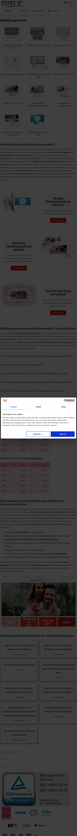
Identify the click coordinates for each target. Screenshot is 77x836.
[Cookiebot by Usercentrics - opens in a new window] (65, 400)
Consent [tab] (13, 407)
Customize (38, 434)
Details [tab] (38, 407)
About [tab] (63, 407)
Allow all (62, 434)
